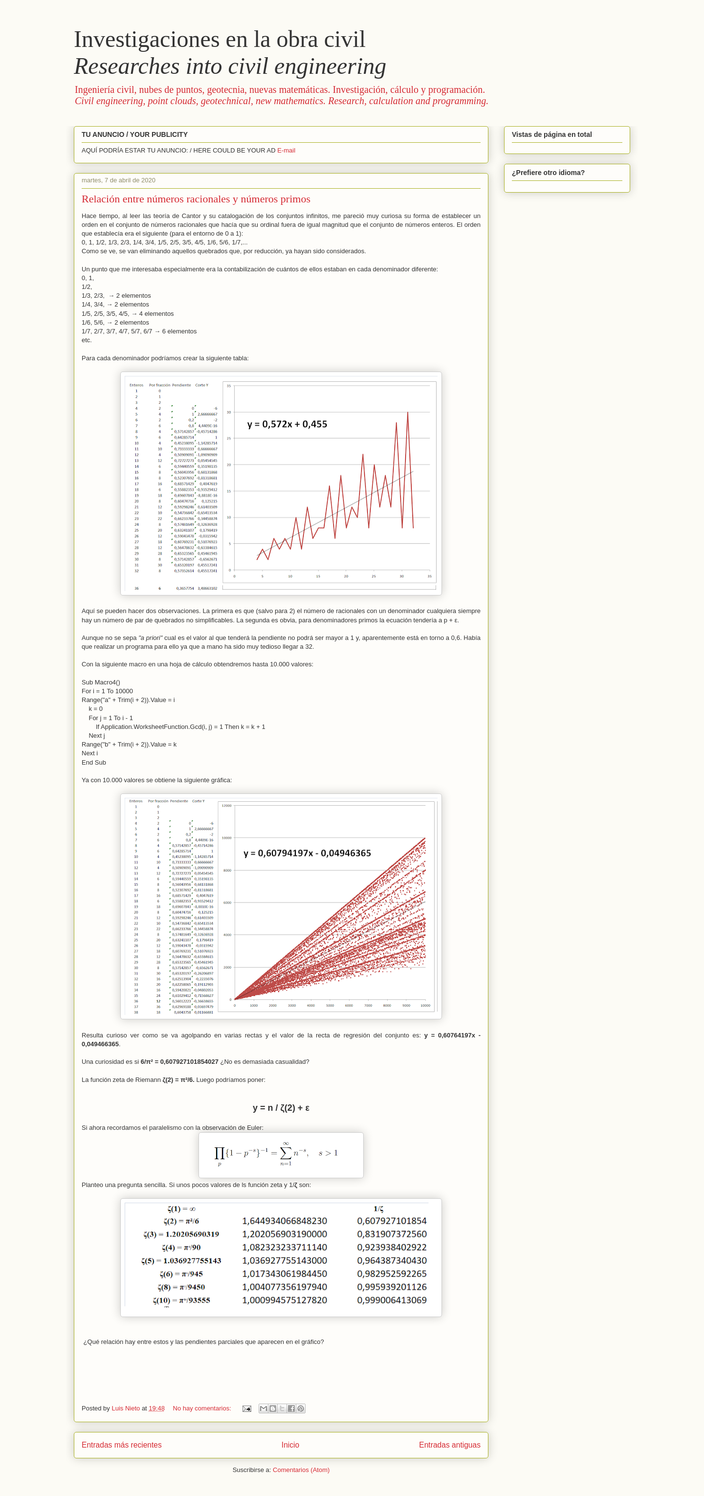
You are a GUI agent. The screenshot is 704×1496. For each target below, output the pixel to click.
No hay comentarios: (203, 1408)
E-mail (286, 150)
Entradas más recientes (122, 1445)
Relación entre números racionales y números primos (196, 199)
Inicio (290, 1445)
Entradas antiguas (450, 1445)
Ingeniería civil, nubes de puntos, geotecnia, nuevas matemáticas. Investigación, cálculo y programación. (281, 95)
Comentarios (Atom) (301, 1470)
